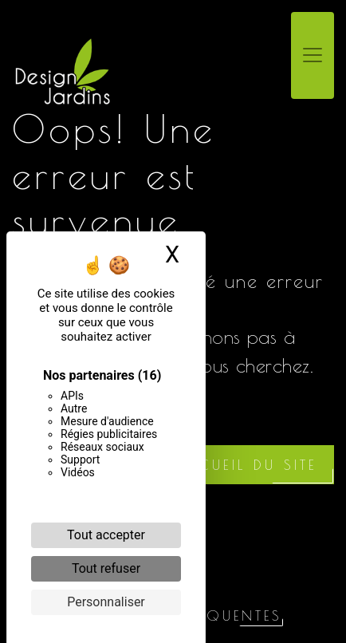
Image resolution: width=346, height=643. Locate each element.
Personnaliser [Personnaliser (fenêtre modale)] (106, 601)
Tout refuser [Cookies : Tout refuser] (106, 568)
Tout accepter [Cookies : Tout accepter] (106, 534)
